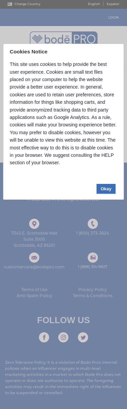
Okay (106, 188)
